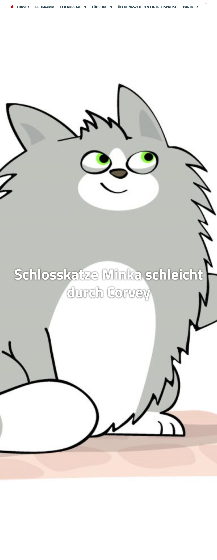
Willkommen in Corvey (11, 7)
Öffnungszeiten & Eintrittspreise (147, 6)
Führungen (102, 6)
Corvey (23, 6)
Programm (44, 6)
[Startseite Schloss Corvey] (206, 3)
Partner (190, 6)
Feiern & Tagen (73, 6)
